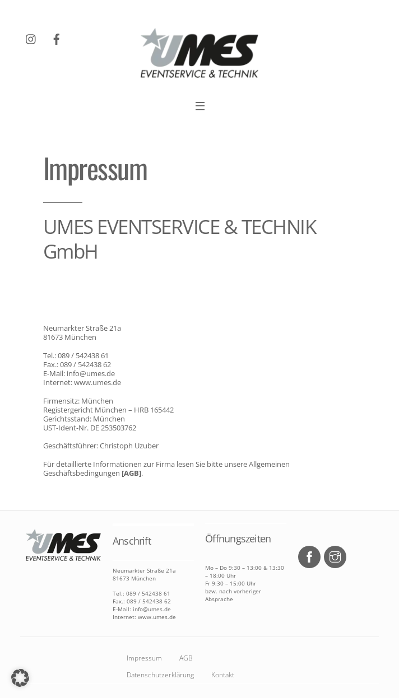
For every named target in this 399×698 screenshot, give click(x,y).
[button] (20, 678)
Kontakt (222, 675)
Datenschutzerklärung (160, 675)
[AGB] (130, 473)
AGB (186, 658)
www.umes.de (96, 382)
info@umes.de (91, 373)
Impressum (144, 658)
